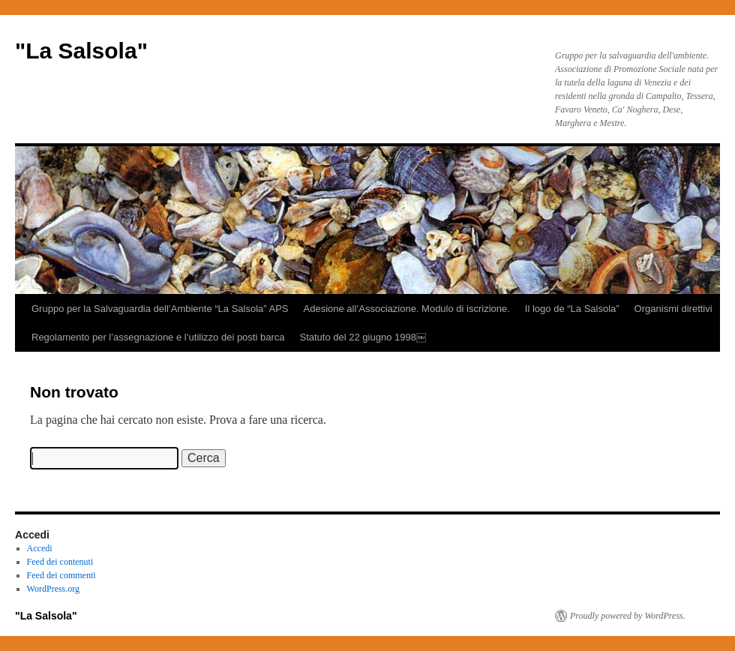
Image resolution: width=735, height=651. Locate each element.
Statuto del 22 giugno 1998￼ (362, 337)
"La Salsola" (81, 50)
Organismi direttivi (673, 308)
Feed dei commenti (61, 575)
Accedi (39, 548)
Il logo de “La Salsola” (572, 308)
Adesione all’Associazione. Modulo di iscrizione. (407, 308)
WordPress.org (53, 589)
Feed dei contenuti (60, 561)
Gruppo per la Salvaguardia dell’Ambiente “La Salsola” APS (160, 308)
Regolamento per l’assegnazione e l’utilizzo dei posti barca (158, 337)
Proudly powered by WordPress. (628, 615)
